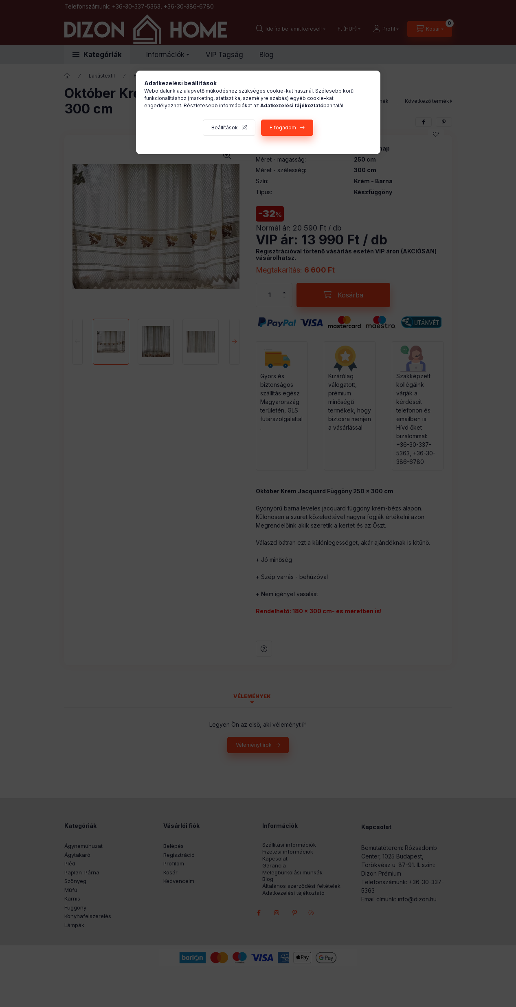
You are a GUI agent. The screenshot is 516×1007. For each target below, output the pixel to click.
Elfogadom (283, 127)
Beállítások (224, 127)
